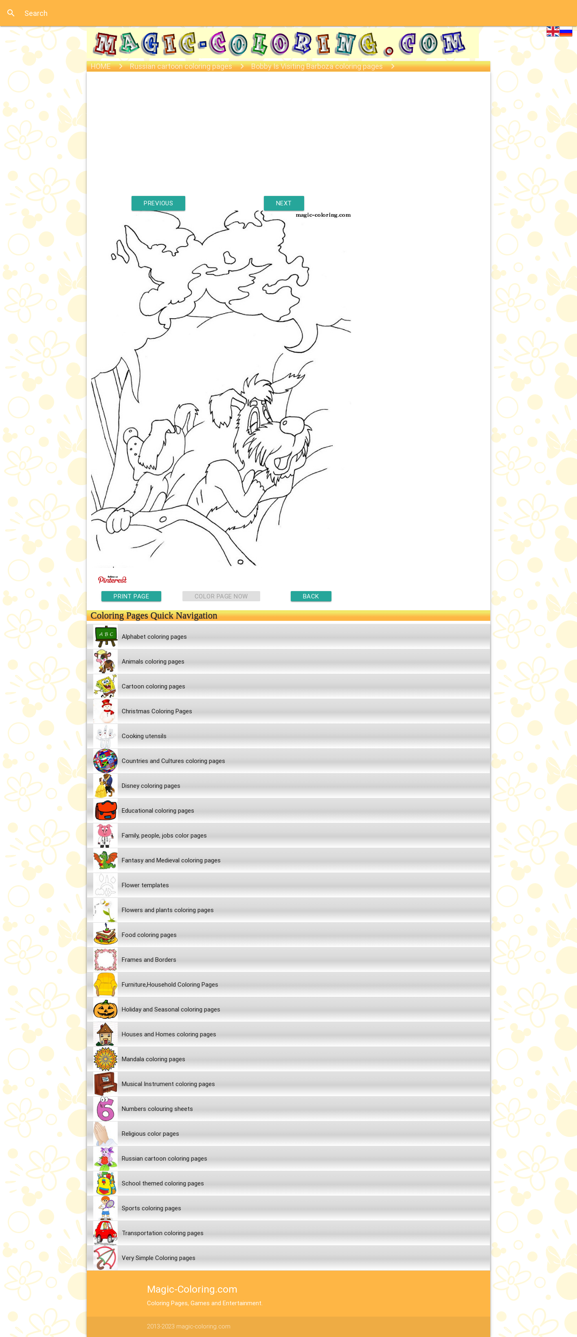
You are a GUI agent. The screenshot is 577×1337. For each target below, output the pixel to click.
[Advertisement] (288, 139)
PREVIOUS (158, 203)
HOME (101, 66)
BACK (311, 596)
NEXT (284, 203)
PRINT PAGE (131, 596)
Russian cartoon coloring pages (181, 66)
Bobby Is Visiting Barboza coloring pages (317, 66)
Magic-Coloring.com (192, 1289)
